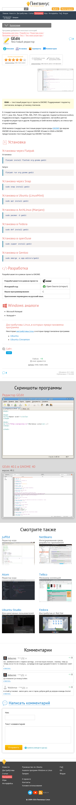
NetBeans (45, 537)
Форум (65, 13)
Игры (46, 13)
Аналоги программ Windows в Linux (37, 770)
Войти (55, 9)
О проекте (26, 779)
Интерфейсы (53, 13)
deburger (12, 658)
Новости (12, 13)
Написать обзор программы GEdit (54, 58)
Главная (5, 13)
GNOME (56, 128)
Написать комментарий (29, 702)
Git (61, 770)
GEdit (9, 353)
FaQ (60, 13)
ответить (6, 668)
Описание (10, 49)
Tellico (43, 574)
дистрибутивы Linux (25, 331)
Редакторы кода (36, 33)
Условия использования (32, 785)
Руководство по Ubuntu (32, 767)
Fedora (43, 610)
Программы (39, 13)
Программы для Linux (10, 33)
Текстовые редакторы (34, 35)
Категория (15, 25)
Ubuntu (14, 335)
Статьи (31, 13)
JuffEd (6, 537)
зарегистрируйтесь (9, 63)
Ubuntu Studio (11, 610)
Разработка (24, 33)
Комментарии (51, 49)
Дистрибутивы (22, 13)
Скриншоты (36, 49)
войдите (31, 365)
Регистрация (67, 9)
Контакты (26, 782)
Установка (23, 49)
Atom (5, 574)
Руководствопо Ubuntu (7, 17)
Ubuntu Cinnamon (20, 339)
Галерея (15, 17)
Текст (22, 35)
